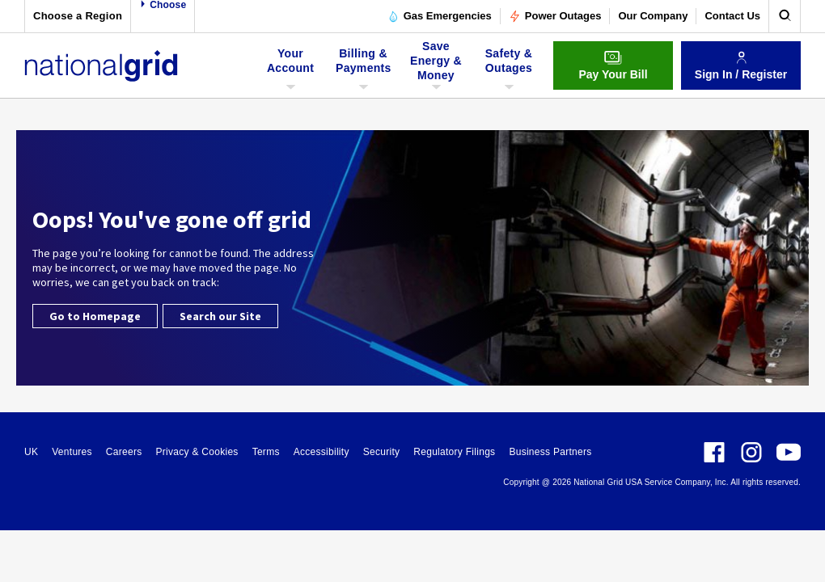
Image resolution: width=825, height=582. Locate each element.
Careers (124, 452)
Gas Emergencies (439, 16)
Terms (266, 452)
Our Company (653, 16)
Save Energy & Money (436, 66)
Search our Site (220, 316)
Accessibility (321, 452)
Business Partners (550, 452)
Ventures (72, 452)
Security (381, 452)
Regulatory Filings (454, 452)
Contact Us (732, 16)
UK (31, 452)
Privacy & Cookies (196, 452)
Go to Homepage (95, 316)
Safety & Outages (508, 66)
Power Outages (555, 16)
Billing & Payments (363, 66)
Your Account (292, 66)
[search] (784, 16)
